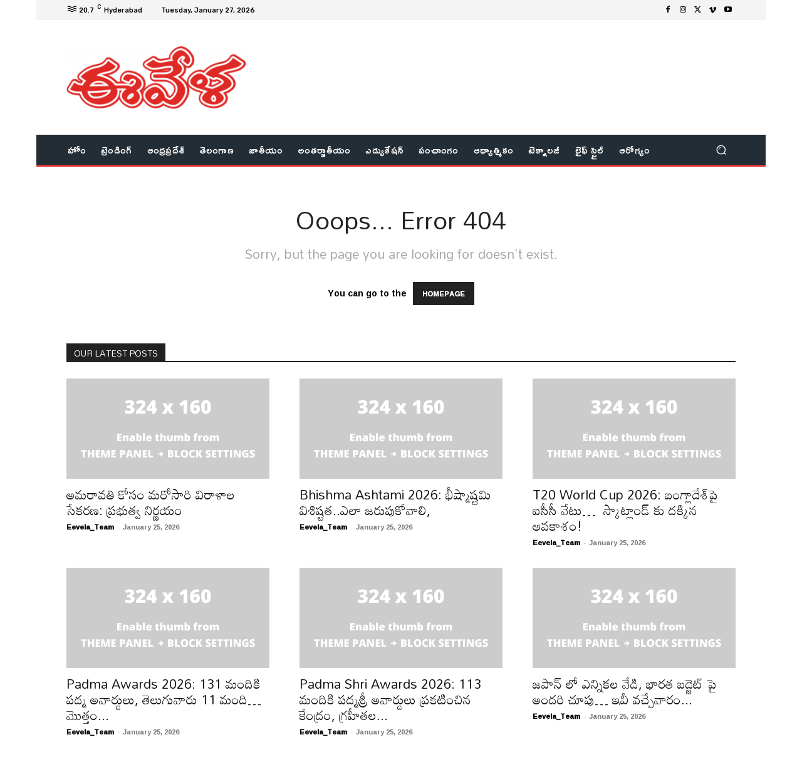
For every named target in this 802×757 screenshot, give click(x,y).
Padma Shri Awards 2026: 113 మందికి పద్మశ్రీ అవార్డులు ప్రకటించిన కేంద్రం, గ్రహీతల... (390, 699)
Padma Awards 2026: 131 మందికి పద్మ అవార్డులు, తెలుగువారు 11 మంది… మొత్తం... (163, 699)
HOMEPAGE (443, 293)
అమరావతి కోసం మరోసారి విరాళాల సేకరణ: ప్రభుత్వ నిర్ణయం (150, 502)
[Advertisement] (504, 61)
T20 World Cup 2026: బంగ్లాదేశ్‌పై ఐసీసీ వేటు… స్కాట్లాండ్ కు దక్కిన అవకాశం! (625, 510)
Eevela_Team (90, 526)
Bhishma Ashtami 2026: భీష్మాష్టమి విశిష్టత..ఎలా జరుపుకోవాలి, (395, 502)
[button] (721, 150)
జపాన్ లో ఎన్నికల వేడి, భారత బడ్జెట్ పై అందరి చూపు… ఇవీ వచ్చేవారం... (625, 692)
